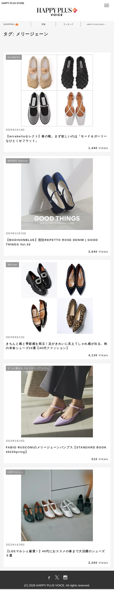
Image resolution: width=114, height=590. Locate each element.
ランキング (68, 24)
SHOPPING (10, 24)
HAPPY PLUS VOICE (95, 25)
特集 (43, 24)
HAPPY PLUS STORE (13, 3)
